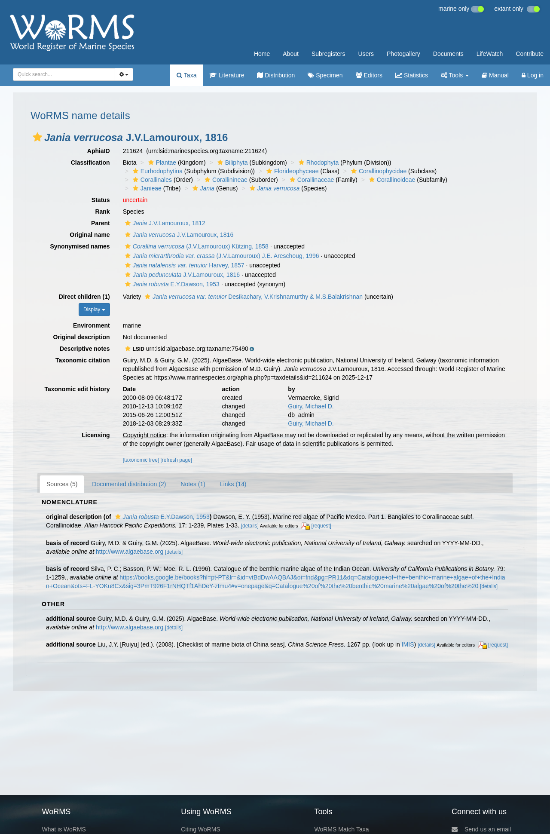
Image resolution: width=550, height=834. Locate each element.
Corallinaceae (310, 179)
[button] (37, 137)
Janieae (146, 188)
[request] (321, 526)
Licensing (96, 435)
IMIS (408, 644)
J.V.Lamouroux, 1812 (164, 223)
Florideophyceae (291, 171)
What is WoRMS (64, 829)
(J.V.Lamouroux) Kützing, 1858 (196, 246)
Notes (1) (192, 484)
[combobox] (64, 74)
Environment (91, 325)
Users (366, 53)
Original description (81, 337)
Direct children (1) (84, 296)
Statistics (411, 75)
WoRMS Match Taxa (342, 829)
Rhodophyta (317, 162)
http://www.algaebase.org (129, 551)
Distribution (276, 75)
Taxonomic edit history (77, 389)
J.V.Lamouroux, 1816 (178, 234)
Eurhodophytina (157, 171)
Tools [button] (455, 75)
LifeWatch (490, 53)
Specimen (325, 75)
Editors (369, 75)
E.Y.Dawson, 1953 (171, 284)
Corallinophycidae (377, 171)
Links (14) (233, 484)
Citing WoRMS (200, 829)
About (291, 53)
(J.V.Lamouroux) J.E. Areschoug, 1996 (221, 255)
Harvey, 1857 (183, 265)
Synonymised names (80, 246)
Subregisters (328, 53)
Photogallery (403, 53)
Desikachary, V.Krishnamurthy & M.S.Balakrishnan (253, 296)
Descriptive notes (85, 348)
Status (101, 199)
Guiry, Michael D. (310, 406)
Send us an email (481, 829)
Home (262, 53)
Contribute (530, 53)
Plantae (161, 162)
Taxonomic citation (82, 360)
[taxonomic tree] (141, 460)
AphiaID (98, 150)
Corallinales (151, 179)
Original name (90, 234)
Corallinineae (225, 179)
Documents (448, 53)
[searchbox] (61, 74)
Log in (533, 75)
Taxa (186, 75)
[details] (250, 526)
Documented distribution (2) (129, 484)
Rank (102, 211)
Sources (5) (61, 484)
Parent (100, 223)
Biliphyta (231, 162)
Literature (226, 75)
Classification (90, 162)
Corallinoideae (391, 179)
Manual (495, 75)
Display (94, 310)
